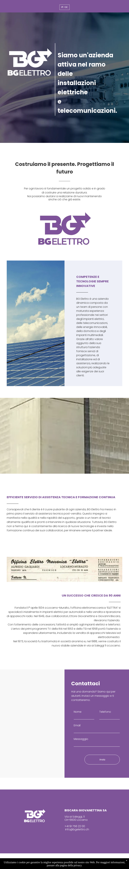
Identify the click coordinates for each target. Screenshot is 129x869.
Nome (77, 712)
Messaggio (81, 739)
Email (77, 725)
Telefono (105, 712)
